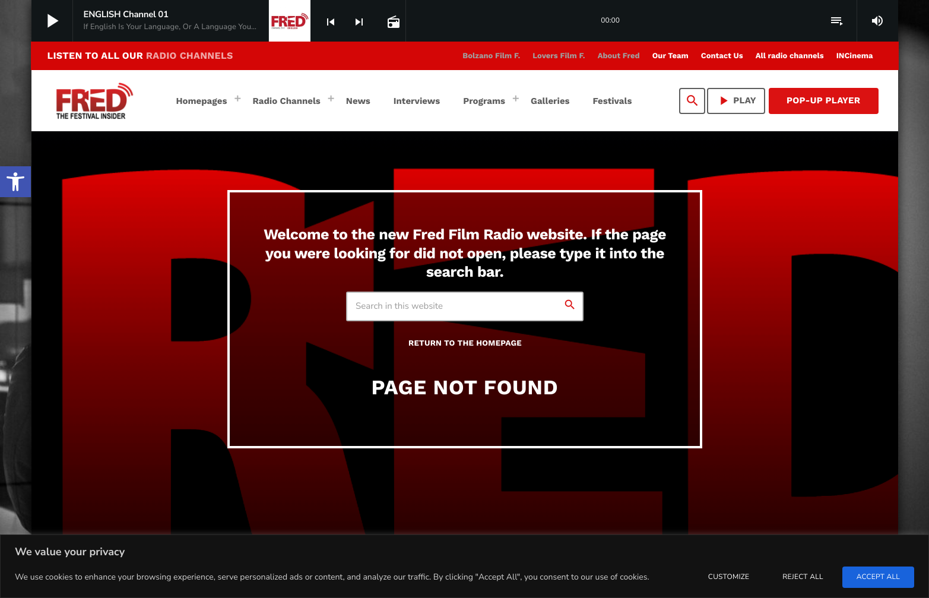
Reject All (802, 577)
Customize (728, 577)
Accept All (878, 577)
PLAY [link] (736, 100)
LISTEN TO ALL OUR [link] (140, 55)
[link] (15, 181)
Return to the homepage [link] (465, 343)
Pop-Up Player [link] (824, 100)
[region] (464, 566)
